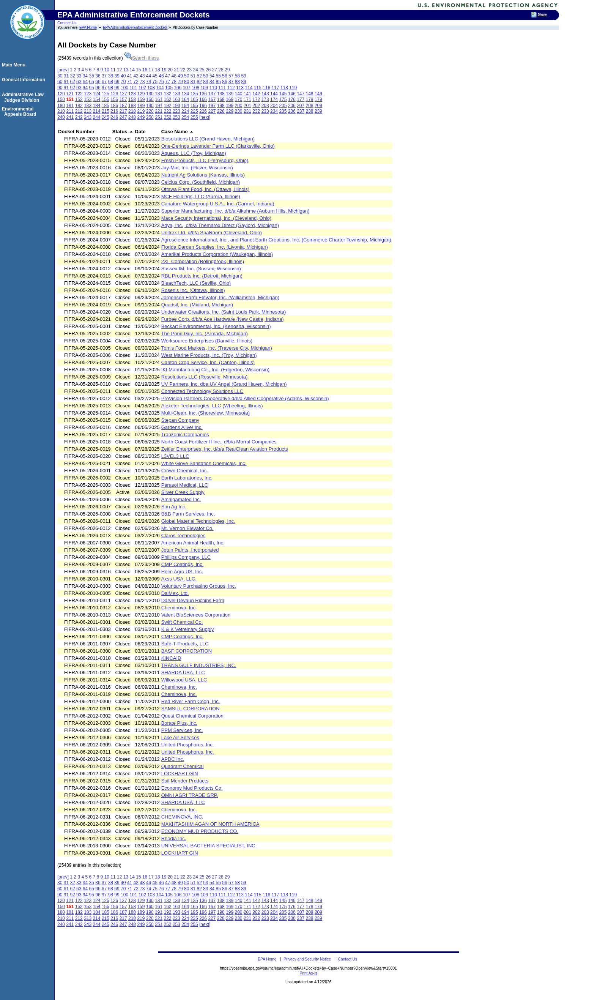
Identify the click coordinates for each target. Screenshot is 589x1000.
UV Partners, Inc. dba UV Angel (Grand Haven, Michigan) (224, 384)
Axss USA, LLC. (179, 579)
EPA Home (88, 27)
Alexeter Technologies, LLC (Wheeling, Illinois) (212, 406)
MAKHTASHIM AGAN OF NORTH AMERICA (210, 824)
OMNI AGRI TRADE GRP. (189, 795)
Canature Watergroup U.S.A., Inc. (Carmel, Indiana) (217, 204)
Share (542, 14)
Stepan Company (180, 420)
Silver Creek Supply (183, 492)
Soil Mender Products (184, 781)
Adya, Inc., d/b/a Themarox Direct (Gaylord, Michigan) (220, 225)
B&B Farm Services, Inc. (188, 514)
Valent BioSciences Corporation (196, 615)
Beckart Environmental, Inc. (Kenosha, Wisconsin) (216, 326)
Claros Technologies (183, 535)
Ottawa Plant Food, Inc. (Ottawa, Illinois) (205, 189)
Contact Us (66, 23)
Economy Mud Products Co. (192, 788)
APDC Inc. (172, 759)
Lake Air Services (180, 737)
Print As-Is (308, 973)
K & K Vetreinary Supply (187, 629)
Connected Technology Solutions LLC (202, 391)
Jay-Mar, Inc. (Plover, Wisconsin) (197, 167)
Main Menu (14, 65)
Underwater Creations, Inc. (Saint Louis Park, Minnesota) (223, 312)
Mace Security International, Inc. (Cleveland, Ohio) (216, 218)
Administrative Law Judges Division (24, 97)
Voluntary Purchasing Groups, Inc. (198, 586)
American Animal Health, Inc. (193, 543)
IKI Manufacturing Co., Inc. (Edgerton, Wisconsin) (215, 369)
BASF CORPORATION (186, 651)
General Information (24, 79)
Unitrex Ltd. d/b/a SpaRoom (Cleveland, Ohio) (211, 232)
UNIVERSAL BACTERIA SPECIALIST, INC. (209, 846)
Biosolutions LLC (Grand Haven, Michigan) (208, 139)
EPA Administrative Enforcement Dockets (135, 27)
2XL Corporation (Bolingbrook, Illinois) (202, 261)
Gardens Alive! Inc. (182, 427)
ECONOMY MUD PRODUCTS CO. (199, 831)
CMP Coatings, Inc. (182, 564)
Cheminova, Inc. (179, 607)
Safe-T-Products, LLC (185, 644)
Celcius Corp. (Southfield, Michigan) (200, 182)
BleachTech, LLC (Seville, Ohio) (196, 283)
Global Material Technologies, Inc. (198, 521)
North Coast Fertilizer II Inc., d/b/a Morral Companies (219, 442)
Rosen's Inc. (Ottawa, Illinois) (193, 290)
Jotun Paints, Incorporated (190, 550)
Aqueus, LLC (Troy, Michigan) (193, 153)
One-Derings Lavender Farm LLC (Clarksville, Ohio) (218, 146)
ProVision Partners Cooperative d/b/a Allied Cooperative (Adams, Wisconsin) (245, 398)
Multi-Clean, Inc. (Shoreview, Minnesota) (205, 413)
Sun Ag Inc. (174, 506)
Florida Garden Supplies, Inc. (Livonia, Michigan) (214, 247)
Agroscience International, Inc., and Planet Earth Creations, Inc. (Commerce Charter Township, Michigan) (276, 240)
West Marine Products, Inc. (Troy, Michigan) (209, 355)
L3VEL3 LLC (175, 456)
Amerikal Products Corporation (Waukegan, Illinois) (217, 254)
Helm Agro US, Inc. (182, 571)
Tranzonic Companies (185, 434)
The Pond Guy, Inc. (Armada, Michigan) (204, 333)
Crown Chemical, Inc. (184, 470)
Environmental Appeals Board (20, 111)
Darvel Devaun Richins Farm (192, 600)
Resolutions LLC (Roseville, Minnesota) (204, 377)
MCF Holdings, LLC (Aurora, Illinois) (200, 196)
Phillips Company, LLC (186, 557)
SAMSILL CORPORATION (190, 708)
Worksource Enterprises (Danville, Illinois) (206, 341)
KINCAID (171, 658)
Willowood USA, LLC (184, 680)
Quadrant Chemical (182, 766)
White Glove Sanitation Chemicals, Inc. (204, 463)
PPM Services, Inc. (182, 730)
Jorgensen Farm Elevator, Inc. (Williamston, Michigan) (220, 297)
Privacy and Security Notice (307, 959)
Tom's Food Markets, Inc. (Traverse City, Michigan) (216, 348)
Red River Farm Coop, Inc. (190, 701)
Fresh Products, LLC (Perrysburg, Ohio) (205, 160)
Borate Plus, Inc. (179, 723)
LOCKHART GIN (179, 773)
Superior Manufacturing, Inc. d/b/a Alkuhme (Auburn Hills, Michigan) (235, 211)
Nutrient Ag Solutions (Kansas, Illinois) (203, 175)
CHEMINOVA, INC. (182, 817)
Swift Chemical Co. (182, 622)
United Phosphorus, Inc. (187, 745)
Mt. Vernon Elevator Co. (187, 528)
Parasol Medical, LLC (184, 485)
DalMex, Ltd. (175, 593)
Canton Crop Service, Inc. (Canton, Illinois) (208, 362)
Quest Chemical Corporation (192, 716)
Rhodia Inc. (173, 838)
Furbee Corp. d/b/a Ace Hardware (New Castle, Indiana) (222, 319)
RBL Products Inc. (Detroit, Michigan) (202, 276)
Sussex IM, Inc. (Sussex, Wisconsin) (201, 268)
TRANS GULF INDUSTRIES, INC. (198, 665)
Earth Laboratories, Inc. (187, 478)
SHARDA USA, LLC (183, 672)
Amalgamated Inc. (181, 499)
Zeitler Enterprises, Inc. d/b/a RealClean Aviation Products (224, 449)
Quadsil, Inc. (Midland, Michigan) (197, 305)
